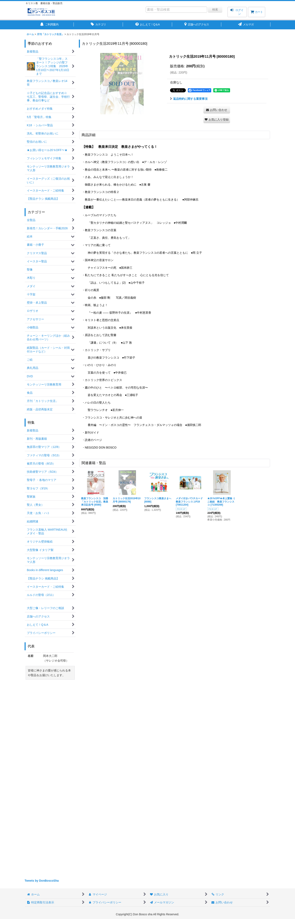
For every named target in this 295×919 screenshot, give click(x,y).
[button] (216, 119)
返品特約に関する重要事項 (189, 98)
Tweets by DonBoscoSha (42, 880)
